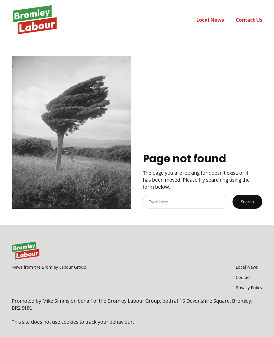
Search (247, 202)
